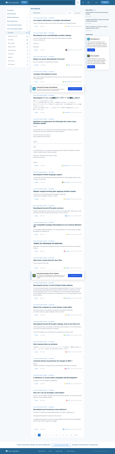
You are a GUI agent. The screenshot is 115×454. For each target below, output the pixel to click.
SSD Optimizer (18, 65)
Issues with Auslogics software (14, 28)
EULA (50, 451)
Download (91, 50)
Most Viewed (77, 13)
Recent (69, 13)
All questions (10, 10)
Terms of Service (71, 451)
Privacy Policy (59, 451)
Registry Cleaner (18, 47)
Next (76, 435)
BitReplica (18, 57)
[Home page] (77, 2)
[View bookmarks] (88, 2)
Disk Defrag (18, 40)
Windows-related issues (13, 17)
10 (71, 435)
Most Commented (11, 13)
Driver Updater (18, 43)
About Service (41, 451)
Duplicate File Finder (18, 36)
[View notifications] (83, 2)
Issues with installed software (14, 25)
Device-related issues (12, 21)
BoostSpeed (18, 33)
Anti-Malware (18, 54)
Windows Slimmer (18, 50)
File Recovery (18, 61)
